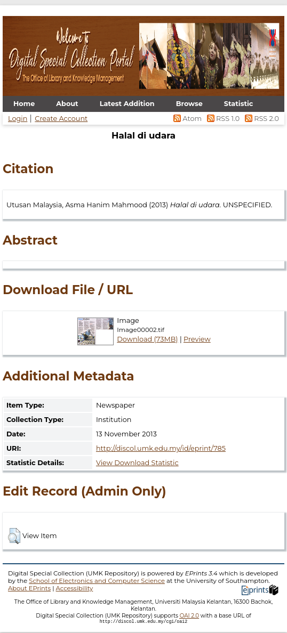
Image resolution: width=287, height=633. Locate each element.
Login (17, 119)
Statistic (238, 104)
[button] (14, 536)
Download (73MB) (147, 339)
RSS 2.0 (260, 119)
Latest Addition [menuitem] (127, 104)
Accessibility (74, 588)
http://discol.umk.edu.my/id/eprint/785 (161, 448)
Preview (197, 339)
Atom (187, 119)
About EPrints (29, 588)
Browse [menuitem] (189, 104)
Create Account (61, 119)
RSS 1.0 (222, 119)
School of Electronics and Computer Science (97, 581)
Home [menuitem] (24, 104)
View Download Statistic (137, 463)
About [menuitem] (67, 104)
